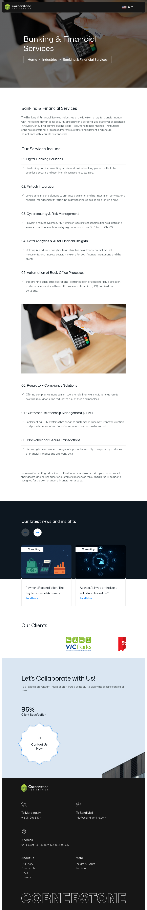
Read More (34, 598)
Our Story (27, 864)
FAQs (24, 872)
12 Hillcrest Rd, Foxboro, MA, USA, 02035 (45, 845)
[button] (25, 532)
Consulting (32, 549)
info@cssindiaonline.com (91, 817)
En (126, 7)
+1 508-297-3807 (31, 817)
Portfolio (81, 868)
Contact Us (28, 868)
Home (32, 59)
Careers (26, 877)
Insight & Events (85, 864)
